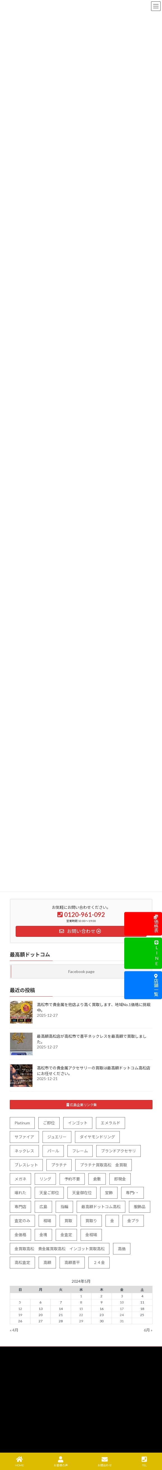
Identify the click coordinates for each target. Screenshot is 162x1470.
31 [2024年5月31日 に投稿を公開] (122, 1321)
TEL (144, 1461)
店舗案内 (20, 1431)
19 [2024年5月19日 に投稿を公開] (20, 1315)
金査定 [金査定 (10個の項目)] (66, 1234)
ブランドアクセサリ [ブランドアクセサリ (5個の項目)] (118, 1150)
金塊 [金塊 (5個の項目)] (43, 1234)
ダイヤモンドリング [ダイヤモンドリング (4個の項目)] (97, 1136)
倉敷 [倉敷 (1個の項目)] (97, 1178)
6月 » (148, 1330)
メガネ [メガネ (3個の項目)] (20, 1178)
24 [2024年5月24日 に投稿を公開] (122, 1315)
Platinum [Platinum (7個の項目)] (22, 1122)
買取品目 (20, 1373)
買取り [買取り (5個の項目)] (91, 1220)
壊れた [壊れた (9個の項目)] (20, 1192)
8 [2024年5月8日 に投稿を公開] (81, 1302)
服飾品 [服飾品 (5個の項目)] (139, 1206)
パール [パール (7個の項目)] (53, 1150)
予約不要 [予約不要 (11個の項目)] (72, 1178)
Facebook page (81, 971)
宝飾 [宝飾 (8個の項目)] (109, 1192)
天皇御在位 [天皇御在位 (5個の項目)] (82, 1192)
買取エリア (21, 1402)
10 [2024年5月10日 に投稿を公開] (122, 1302)
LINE (156, 953)
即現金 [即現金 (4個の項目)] (120, 1178)
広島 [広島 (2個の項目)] (43, 1206)
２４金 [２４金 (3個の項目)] (99, 1262)
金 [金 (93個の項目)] (112, 1220)
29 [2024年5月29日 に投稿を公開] (81, 1321)
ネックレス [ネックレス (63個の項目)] (24, 1150)
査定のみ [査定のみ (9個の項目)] (22, 1220)
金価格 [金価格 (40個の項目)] (20, 1234)
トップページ (23, 1363)
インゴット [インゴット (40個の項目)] (78, 1122)
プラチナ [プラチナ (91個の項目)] (59, 1164)
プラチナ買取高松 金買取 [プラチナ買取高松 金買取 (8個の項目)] (103, 1164)
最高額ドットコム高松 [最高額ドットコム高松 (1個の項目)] (101, 1206)
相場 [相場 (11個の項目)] (47, 1220)
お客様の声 (61, 1461)
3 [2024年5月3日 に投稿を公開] (122, 1296)
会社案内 (20, 1441)
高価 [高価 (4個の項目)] (122, 1248)
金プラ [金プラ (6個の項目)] (133, 1220)
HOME (19, 1461)
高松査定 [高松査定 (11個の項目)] (22, 1262)
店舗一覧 (156, 985)
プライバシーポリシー (30, 1451)
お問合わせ (105, 1461)
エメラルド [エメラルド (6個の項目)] (110, 1122)
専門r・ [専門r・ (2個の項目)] (132, 1192)
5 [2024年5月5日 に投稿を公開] (20, 1302)
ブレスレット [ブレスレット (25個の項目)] (26, 1164)
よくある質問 (23, 1422)
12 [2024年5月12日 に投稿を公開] (20, 1308)
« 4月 (14, 1330)
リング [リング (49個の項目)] (45, 1178)
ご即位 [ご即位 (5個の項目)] (49, 1122)
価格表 (156, 924)
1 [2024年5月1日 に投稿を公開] (81, 1296)
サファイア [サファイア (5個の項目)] (24, 1136)
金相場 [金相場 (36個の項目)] (91, 1234)
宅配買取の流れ (25, 1412)
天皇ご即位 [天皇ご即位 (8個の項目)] (49, 1192)
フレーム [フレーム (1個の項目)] (80, 1150)
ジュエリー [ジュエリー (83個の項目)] (57, 1136)
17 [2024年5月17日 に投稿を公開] (122, 1308)
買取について (23, 1383)
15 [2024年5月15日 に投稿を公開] (81, 1308)
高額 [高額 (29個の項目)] (47, 1262)
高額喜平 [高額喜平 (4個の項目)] (72, 1262)
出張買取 (20, 1392)
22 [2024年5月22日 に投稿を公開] (81, 1315)
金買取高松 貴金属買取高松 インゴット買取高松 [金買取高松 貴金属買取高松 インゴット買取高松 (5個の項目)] (60, 1248)
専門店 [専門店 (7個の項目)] (20, 1206)
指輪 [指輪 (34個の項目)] (64, 1206)
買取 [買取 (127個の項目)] (68, 1220)
